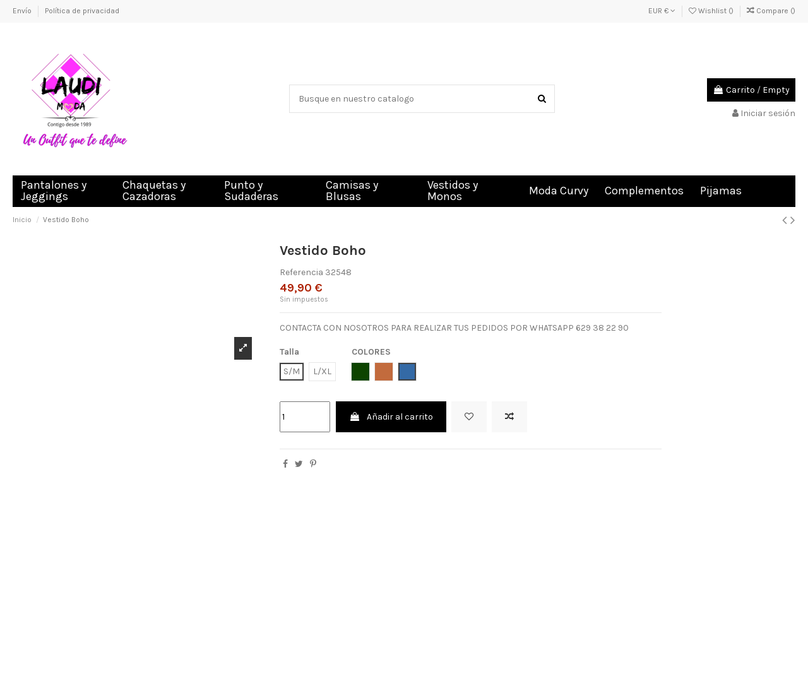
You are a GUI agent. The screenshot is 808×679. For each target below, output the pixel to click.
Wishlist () (712, 10)
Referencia (301, 272)
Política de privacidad (82, 10)
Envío (23, 10)
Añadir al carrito (391, 416)
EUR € (661, 10)
